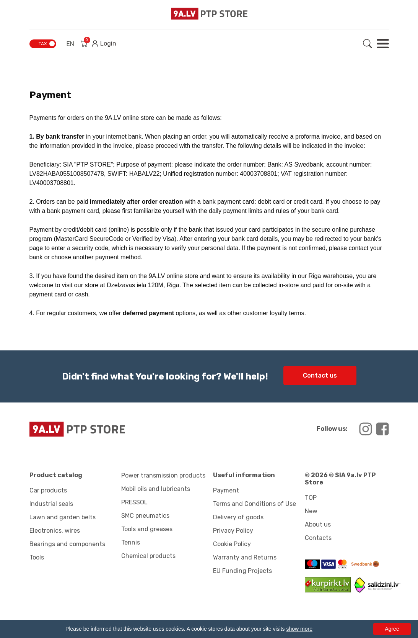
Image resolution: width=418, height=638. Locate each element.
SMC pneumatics (145, 515)
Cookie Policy (232, 544)
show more (299, 629)
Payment (226, 490)
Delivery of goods (238, 517)
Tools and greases (146, 529)
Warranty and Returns (244, 557)
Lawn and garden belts (62, 517)
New (311, 511)
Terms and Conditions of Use (254, 503)
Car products (48, 490)
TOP (311, 497)
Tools (36, 557)
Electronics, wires (54, 530)
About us (318, 524)
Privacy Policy (233, 530)
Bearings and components (67, 544)
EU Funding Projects (242, 570)
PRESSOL (134, 502)
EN (71, 43)
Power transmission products (163, 475)
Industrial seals (51, 503)
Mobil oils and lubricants (155, 488)
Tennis (130, 542)
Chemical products (148, 555)
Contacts (318, 537)
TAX (43, 43)
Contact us (320, 375)
